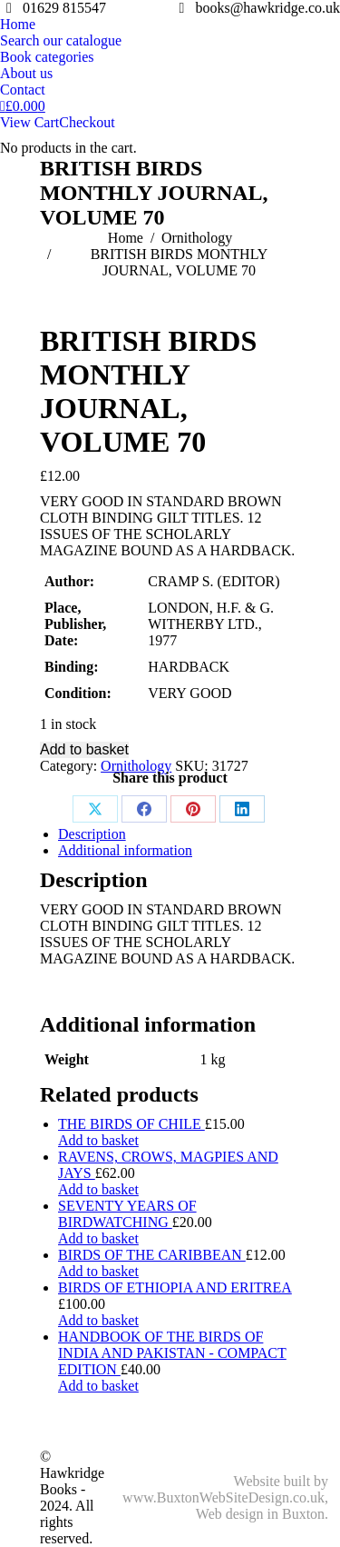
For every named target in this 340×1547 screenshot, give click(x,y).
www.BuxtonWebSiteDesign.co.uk (223, 1497)
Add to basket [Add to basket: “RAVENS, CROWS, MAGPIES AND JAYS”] (98, 1189)
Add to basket (84, 749)
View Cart (29, 122)
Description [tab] (92, 834)
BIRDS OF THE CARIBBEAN (152, 1255)
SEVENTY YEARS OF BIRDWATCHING (127, 1214)
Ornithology (136, 766)
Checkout (86, 122)
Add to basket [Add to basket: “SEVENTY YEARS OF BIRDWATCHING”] (98, 1238)
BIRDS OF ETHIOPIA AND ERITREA (175, 1287)
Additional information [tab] (125, 850)
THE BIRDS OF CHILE (131, 1124)
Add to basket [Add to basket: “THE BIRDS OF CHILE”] (98, 1140)
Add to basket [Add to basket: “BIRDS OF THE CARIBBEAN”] (98, 1271)
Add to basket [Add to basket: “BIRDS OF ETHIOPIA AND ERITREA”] (98, 1320)
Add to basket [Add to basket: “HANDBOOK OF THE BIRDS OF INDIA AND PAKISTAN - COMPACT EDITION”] (98, 1385)
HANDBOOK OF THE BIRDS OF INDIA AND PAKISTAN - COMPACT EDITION (172, 1353)
